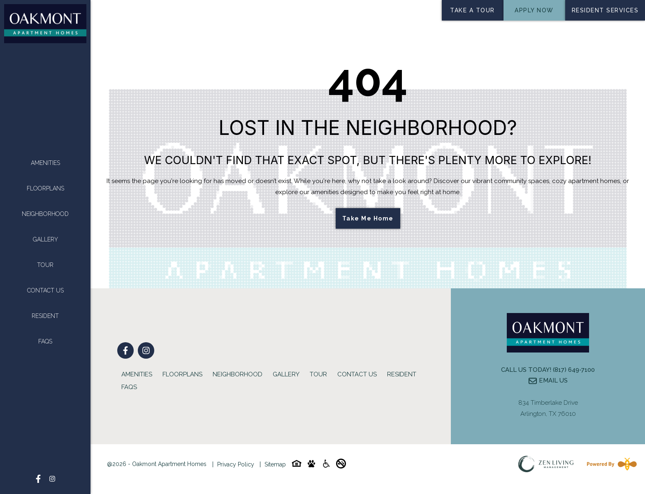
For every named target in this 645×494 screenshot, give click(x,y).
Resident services (605, 10)
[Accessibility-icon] (326, 465)
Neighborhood (45, 214)
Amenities (45, 163)
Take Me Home (368, 218)
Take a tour (472, 10)
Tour (45, 265)
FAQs (45, 341)
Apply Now (534, 10)
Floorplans (45, 188)
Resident (45, 316)
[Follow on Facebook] (38, 479)
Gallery (45, 239)
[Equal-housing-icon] (297, 465)
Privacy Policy (235, 464)
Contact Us (45, 290)
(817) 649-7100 (574, 369)
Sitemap (275, 464)
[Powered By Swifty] (610, 464)
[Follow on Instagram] (52, 479)
